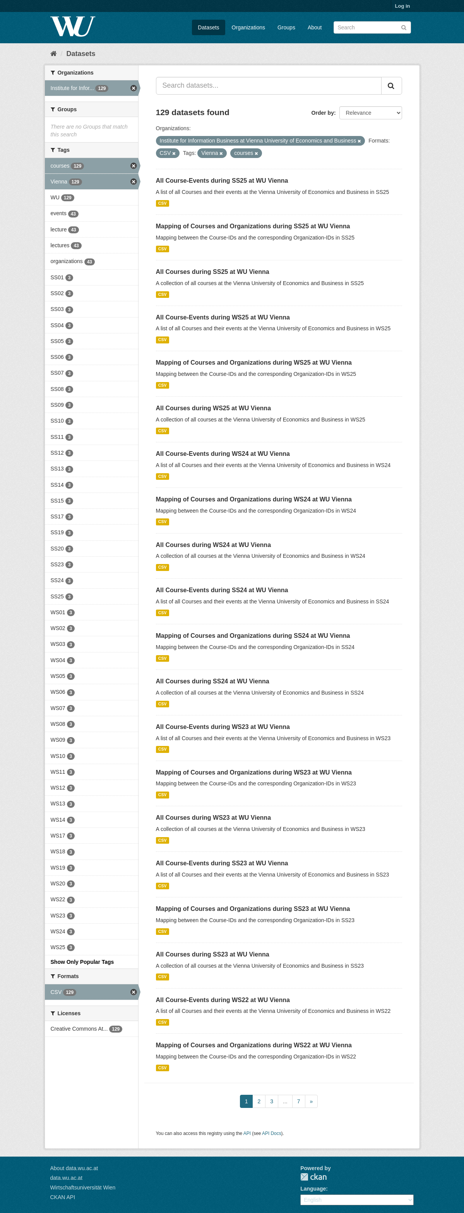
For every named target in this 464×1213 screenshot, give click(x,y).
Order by (323, 113)
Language (313, 1189)
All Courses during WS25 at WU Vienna (213, 408)
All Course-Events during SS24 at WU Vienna (222, 590)
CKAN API (62, 1197)
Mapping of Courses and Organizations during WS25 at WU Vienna (254, 362)
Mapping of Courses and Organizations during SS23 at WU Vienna (253, 909)
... (285, 1101)
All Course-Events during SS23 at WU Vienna (222, 863)
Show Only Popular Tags (82, 962)
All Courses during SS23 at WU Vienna (212, 954)
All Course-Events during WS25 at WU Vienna (223, 317)
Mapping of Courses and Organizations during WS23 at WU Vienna (254, 772)
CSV (162, 203)
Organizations (248, 27)
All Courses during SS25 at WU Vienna (212, 271)
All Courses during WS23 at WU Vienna (213, 817)
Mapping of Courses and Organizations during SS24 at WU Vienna (253, 635)
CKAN (313, 1177)
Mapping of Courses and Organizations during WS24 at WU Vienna (254, 499)
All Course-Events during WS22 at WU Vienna (223, 1000)
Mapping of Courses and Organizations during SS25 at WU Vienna (253, 226)
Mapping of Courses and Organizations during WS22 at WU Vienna (254, 1045)
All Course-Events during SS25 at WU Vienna (222, 180)
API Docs (271, 1133)
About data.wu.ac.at (74, 1168)
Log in (402, 6)
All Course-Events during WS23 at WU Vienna (223, 727)
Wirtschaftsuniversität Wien (83, 1187)
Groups (286, 27)
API (247, 1133)
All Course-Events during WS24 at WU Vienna (223, 453)
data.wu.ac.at (66, 1178)
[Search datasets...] (269, 86)
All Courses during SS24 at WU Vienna (212, 681)
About (315, 27)
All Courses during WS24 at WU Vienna (213, 545)
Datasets (208, 27)
